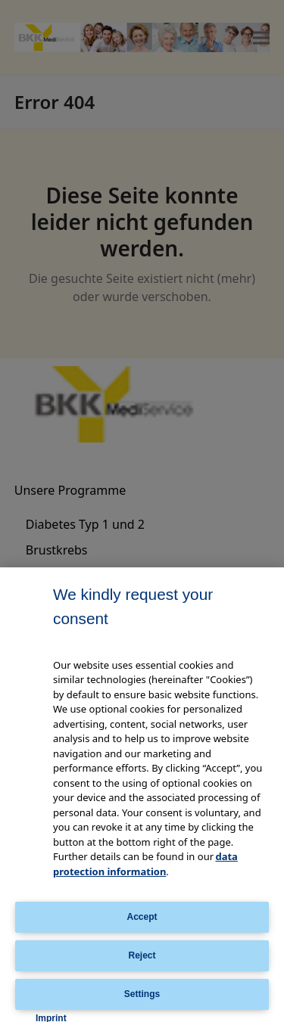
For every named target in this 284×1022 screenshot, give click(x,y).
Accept (141, 917)
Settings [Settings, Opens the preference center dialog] (142, 994)
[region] (142, 794)
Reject (141, 955)
